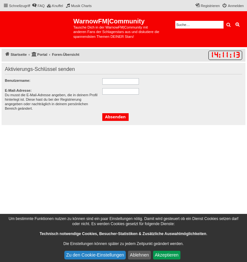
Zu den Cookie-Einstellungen (95, 255)
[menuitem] (38, 6)
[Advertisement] (123, 173)
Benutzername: (17, 80)
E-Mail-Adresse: (18, 90)
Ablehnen (139, 255)
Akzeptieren (166, 255)
